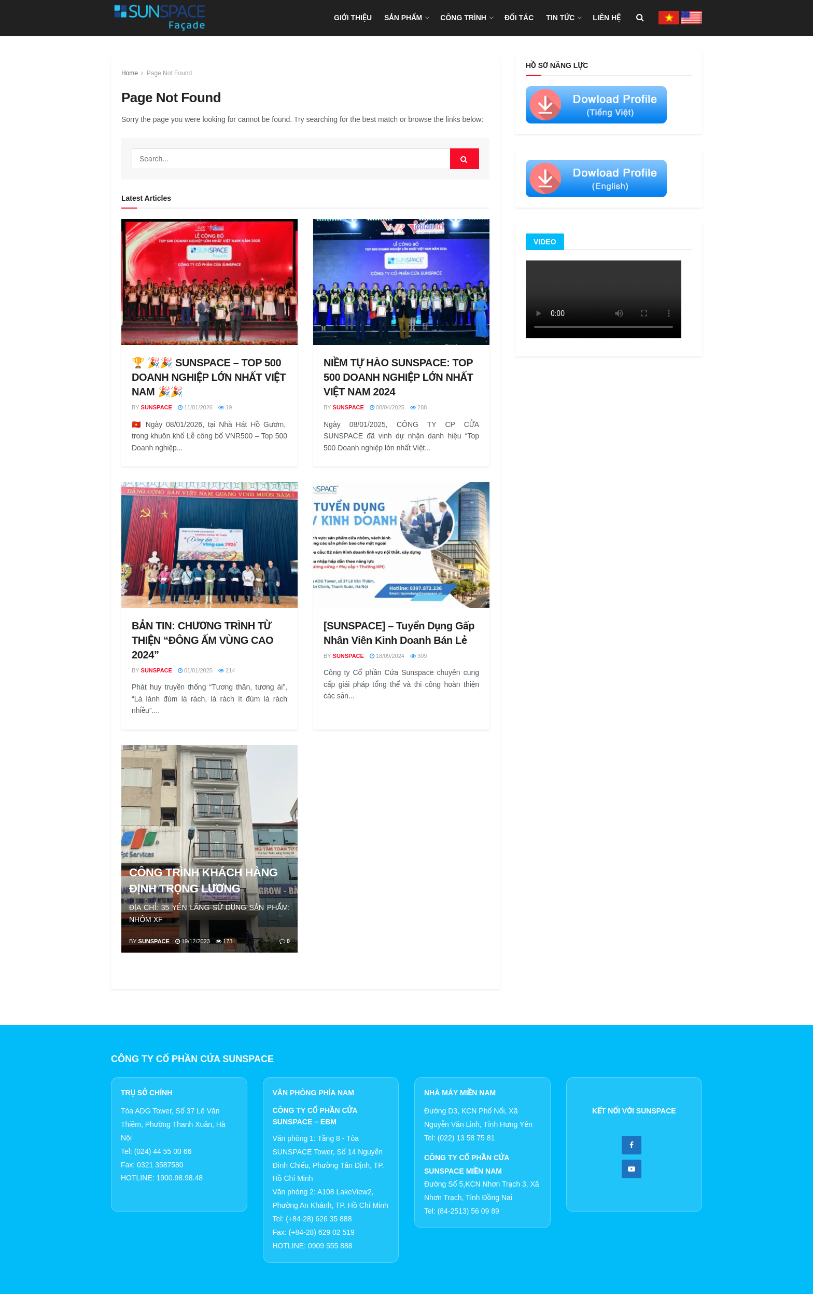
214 (226, 670)
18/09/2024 (387, 656)
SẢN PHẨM (403, 17)
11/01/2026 (195, 407)
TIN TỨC (560, 17)
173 (224, 941)
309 (418, 656)
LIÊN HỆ (607, 17)
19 (225, 407)
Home (129, 73)
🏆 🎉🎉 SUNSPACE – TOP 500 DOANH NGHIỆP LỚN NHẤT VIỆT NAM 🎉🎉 (209, 377)
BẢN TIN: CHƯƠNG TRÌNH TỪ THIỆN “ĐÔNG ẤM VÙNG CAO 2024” (202, 640)
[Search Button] (464, 158)
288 (418, 407)
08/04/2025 (387, 407)
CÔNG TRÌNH (463, 17)
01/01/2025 (195, 670)
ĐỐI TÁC (519, 17)
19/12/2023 (192, 941)
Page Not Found (169, 73)
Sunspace (156, 407)
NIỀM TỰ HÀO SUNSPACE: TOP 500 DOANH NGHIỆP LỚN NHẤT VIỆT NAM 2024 (398, 377)
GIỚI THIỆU (353, 17)
